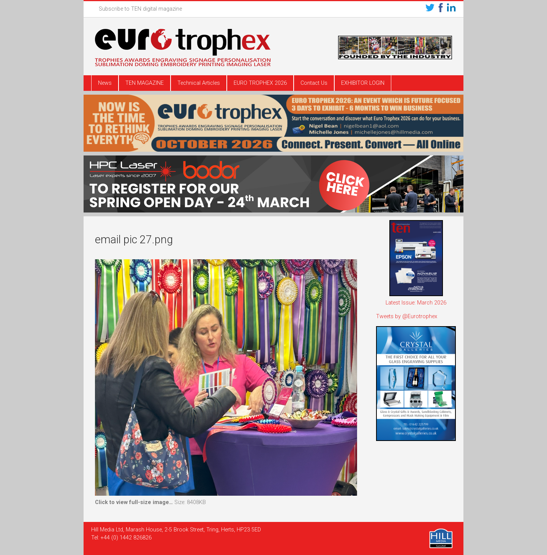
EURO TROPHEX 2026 (260, 83)
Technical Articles (198, 83)
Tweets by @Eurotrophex (406, 316)
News (105, 83)
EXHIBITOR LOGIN (362, 83)
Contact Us (313, 83)
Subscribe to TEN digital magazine (140, 9)
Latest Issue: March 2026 (416, 303)
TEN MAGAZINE (144, 83)
